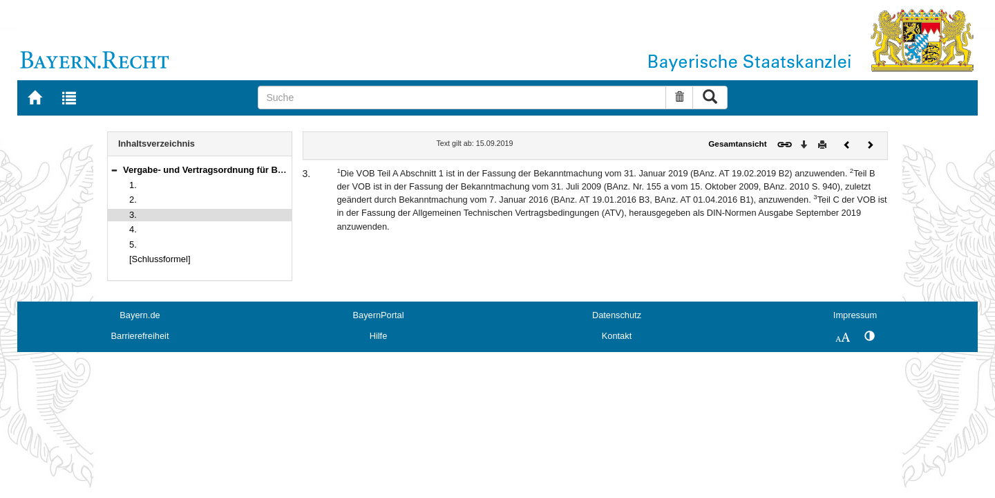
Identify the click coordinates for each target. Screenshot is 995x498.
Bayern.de (140, 315)
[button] (114, 170)
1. (133, 185)
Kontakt (617, 336)
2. (133, 199)
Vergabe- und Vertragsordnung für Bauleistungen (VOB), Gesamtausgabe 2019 (290, 170)
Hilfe (379, 336)
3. (133, 215)
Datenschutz (616, 315)
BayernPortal (378, 315)
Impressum (855, 315)
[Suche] (462, 97)
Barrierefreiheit (140, 336)
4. (133, 229)
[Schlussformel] (160, 259)
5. (133, 244)
